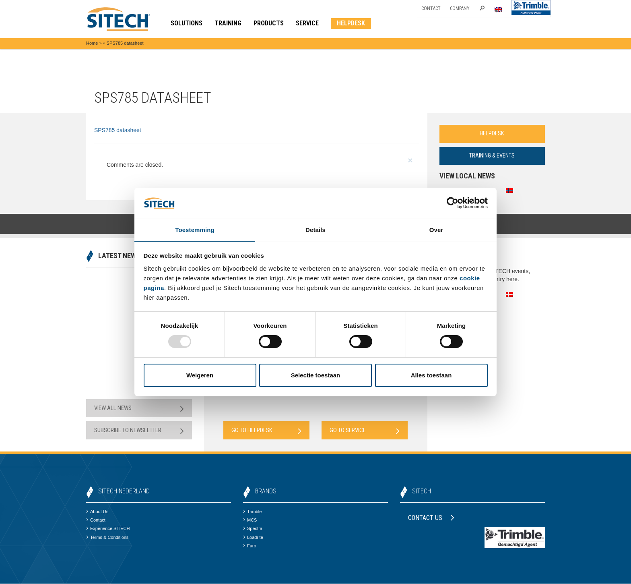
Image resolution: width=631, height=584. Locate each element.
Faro (249, 546)
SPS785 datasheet (117, 130)
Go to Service (365, 431)
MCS (250, 520)
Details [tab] (315, 229)
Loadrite (253, 537)
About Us (97, 511)
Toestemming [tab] (194, 229)
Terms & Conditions (107, 537)
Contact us (431, 518)
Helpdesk (492, 133)
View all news (139, 408)
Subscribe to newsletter (139, 431)
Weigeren (199, 375)
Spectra (252, 528)
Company (460, 8)
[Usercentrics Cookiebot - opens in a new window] (452, 203)
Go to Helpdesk (266, 431)
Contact (431, 8)
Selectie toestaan (315, 375)
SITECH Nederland (124, 491)
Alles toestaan (431, 375)
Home (92, 43)
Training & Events (492, 155)
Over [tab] (436, 229)
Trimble (252, 511)
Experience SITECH (108, 528)
